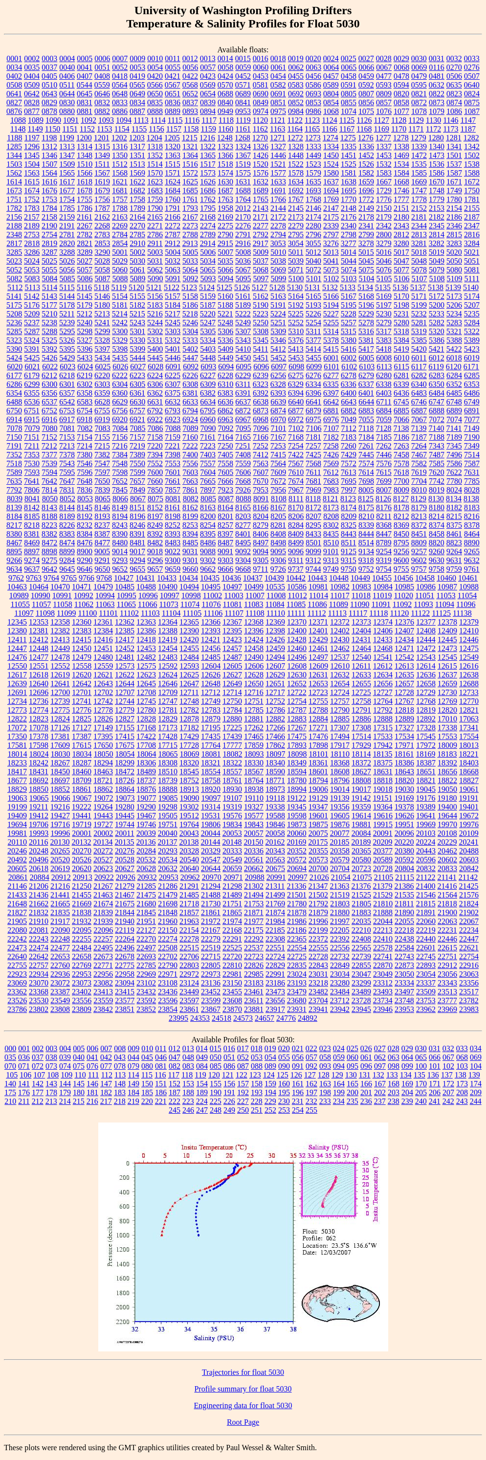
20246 (17, 851)
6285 (472, 375)
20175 (318, 842)
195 (284, 1092)
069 (476, 1057)
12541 (383, 657)
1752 (32, 199)
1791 (172, 208)
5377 (313, 340)
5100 (296, 278)
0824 (472, 94)
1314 (84, 146)
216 (92, 1101)
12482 (146, 657)
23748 (404, 1000)
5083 (32, 278)
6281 (401, 375)
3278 (366, 243)
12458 (254, 648)
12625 (189, 675)
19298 (167, 807)
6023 (67, 366)
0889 (172, 111)
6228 (225, 375)
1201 (102, 138)
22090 (60, 930)
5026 (67, 261)
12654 (340, 683)
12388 (167, 631)
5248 (225, 322)
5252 (296, 322)
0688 (225, 94)
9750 (348, 569)
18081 (211, 754)
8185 (32, 516)
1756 (102, 199)
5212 (84, 314)
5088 (120, 278)
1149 (35, 129)
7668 (243, 481)
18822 (447, 780)
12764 (383, 701)
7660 (155, 481)
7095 (243, 428)
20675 (275, 868)
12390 (189, 631)
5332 (172, 340)
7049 (348, 419)
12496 (297, 657)
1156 (156, 129)
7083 (102, 428)
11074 (189, 604)
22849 (340, 965)
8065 (102, 498)
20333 (232, 851)
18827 (469, 780)
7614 (366, 472)
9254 (384, 551)
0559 (102, 85)
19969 (426, 824)
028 (393, 1048)
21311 (275, 886)
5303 (172, 331)
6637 (243, 402)
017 (243, 1048)
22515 (189, 947)
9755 (401, 569)
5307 (243, 331)
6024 (85, 366)
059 (339, 1057)
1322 (208, 146)
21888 (383, 912)
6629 (120, 402)
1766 (278, 199)
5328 (102, 340)
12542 (404, 657)
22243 (38, 939)
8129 (418, 498)
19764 (189, 824)
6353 (472, 384)
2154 (454, 208)
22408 (361, 939)
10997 (169, 595)
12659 (447, 683)
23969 (447, 1009)
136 (433, 1075)
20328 (189, 851)
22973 (211, 974)
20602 (447, 859)
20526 (81, 859)
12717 (275, 692)
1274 (330, 138)
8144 (67, 507)
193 (257, 1092)
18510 (167, 771)
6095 (243, 366)
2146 (313, 208)
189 (202, 1092)
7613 (348, 472)
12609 (318, 666)
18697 (60, 780)
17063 (469, 719)
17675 (124, 745)
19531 (211, 815)
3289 (84, 252)
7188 (436, 437)
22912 (447, 965)
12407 (404, 631)
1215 (190, 138)
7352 (14, 454)
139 (474, 1075)
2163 (120, 217)
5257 (348, 322)
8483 (172, 543)
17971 (404, 745)
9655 (137, 569)
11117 (358, 613)
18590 (275, 771)
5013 (331, 252)
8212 (401, 516)
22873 (404, 965)
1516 (190, 164)
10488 (146, 587)
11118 (378, 613)
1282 (471, 138)
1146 (450, 120)
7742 (436, 481)
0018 (278, 58)
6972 (296, 419)
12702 (103, 692)
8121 (330, 498)
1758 (137, 199)
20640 (189, 868)
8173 (331, 507)
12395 (232, 631)
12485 (211, 657)
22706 (189, 956)
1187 (468, 129)
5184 (172, 305)
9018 (155, 551)
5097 (261, 278)
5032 (172, 261)
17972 (426, 745)
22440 (426, 939)
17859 (254, 745)
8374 (436, 525)
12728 (404, 692)
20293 (167, 851)
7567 (296, 463)
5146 (102, 296)
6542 (67, 402)
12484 (189, 657)
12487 (232, 657)
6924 (190, 419)
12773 (17, 710)
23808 (60, 1009)
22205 (340, 930)
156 (229, 1083)
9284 (67, 560)
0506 (454, 76)
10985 (404, 587)
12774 (38, 710)
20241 (468, 842)
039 (65, 1057)
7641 (32, 481)
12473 (447, 648)
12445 (447, 639)
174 (476, 1083)
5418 (384, 349)
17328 (426, 727)
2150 (384, 208)
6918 (84, 419)
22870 (383, 965)
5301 (137, 331)
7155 (102, 437)
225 (215, 1101)
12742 (103, 701)
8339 (366, 525)
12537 (340, 657)
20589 (383, 859)
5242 (120, 322)
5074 (348, 270)
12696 (38, 692)
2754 (49, 234)
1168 (364, 129)
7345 (454, 446)
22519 (211, 947)
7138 (401, 428)
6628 (102, 402)
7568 (313, 463)
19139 (339, 798)
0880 (67, 111)
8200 (208, 516)
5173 (454, 296)
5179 (84, 305)
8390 (120, 534)
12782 (189, 710)
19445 (124, 815)
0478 (401, 76)
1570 (155, 173)
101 (435, 1066)
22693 (146, 956)
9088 (208, 551)
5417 (366, 349)
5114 (49, 287)
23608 (232, 1000)
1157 (173, 129)
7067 (419, 419)
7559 (243, 463)
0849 (260, 102)
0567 (172, 85)
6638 (260, 402)
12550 (17, 666)
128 (324, 1075)
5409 (225, 349)
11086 (317, 604)
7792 (14, 490)
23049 (383, 974)
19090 (189, 798)
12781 (167, 710)
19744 (124, 824)
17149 (103, 727)
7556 (190, 463)
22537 (254, 947)
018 (257, 1048)
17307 (340, 727)
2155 (472, 208)
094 (339, 1066)
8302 (331, 525)
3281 (419, 243)
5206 (454, 305)
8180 (436, 507)
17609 (60, 745)
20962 (190, 877)
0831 (84, 102)
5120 (136, 287)
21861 (211, 912)
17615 (81, 745)
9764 (51, 578)
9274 (32, 560)
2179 (384, 217)
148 (120, 1083)
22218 (404, 930)
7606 (243, 472)
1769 (331, 199)
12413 (60, 639)
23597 (189, 1000)
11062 (83, 604)
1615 (32, 182)
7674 (296, 481)
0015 (243, 58)
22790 (167, 965)
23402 (81, 992)
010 (147, 1048)
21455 (81, 895)
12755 (318, 701)
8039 (14, 498)
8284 (296, 525)
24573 (243, 1018)
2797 (331, 234)
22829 (275, 965)
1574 (225, 173)
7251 (243, 446)
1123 (312, 120)
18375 (383, 763)
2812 (401, 234)
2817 (14, 243)
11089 (338, 604)
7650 (102, 481)
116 (160, 1075)
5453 (296, 358)
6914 (14, 419)
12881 (254, 719)
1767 (296, 199)
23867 (211, 1009)
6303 (102, 384)
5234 (454, 314)
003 (51, 1048)
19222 (81, 807)
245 (174, 1110)
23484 (340, 992)
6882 (348, 410)
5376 (296, 340)
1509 (67, 164)
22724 (275, 956)
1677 (67, 190)
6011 (418, 358)
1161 (242, 129)
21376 (361, 886)
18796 (340, 780)
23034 (340, 974)
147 (106, 1083)
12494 (275, 657)
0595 (419, 85)
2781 (67, 234)
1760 (172, 199)
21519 (340, 895)
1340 (436, 146)
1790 (155, 208)
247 (202, 1110)
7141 (454, 428)
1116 (191, 120)
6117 (418, 366)
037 (38, 1057)
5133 (347, 287)
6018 (454, 358)
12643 (103, 683)
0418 (120, 76)
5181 (120, 305)
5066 (225, 270)
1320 (172, 146)
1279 (418, 138)
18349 (297, 763)
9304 (243, 560)
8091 (261, 498)
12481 (124, 657)
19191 (468, 798)
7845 (120, 490)
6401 (366, 393)
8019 (436, 490)
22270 (146, 939)
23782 (469, 1000)
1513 (137, 164)
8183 (472, 507)
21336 (296, 886)
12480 (103, 657)
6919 (102, 419)
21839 (103, 912)
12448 (38, 648)
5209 (32, 314)
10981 (318, 587)
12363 (146, 622)
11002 (212, 595)
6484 (436, 393)
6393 (278, 393)
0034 (14, 67)
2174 (313, 217)
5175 (14, 305)
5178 (67, 305)
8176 (384, 507)
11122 (420, 613)
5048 (419, 261)
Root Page (243, 1422)
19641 (426, 815)
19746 (146, 824)
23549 (60, 1000)
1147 (468, 120)
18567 (254, 771)
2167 (190, 217)
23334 (404, 983)
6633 (190, 402)
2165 (155, 217)
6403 (384, 393)
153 (188, 1083)
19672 (469, 815)
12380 (17, 631)
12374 (383, 622)
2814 (436, 234)
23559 (103, 1000)
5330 (137, 340)
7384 (120, 454)
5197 (384, 305)
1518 (225, 164)
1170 (398, 129)
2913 (190, 243)
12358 (60, 622)
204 (407, 1092)
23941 (318, 1009)
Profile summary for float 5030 (242, 1389)
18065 (168, 754)
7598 (120, 472)
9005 (102, 551)
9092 (243, 551)
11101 (108, 613)
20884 (39, 877)
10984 (383, 587)
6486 (472, 393)
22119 (124, 930)
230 (284, 1101)
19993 (38, 833)
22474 (38, 947)
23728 (361, 1000)
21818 (447, 903)
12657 (404, 683)
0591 (348, 85)
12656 (383, 683)
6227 (208, 375)
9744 (313, 569)
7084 (120, 428)
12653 (318, 683)
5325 (49, 340)
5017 (401, 252)
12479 (81, 657)
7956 (278, 490)
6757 (137, 410)
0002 (32, 58)
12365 (189, 622)
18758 (211, 780)
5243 (137, 322)
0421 (172, 76)
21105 (383, 877)
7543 (67, 463)
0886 (120, 111)
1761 (190, 199)
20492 (17, 859)
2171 (260, 217)
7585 (436, 463)
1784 (49, 208)
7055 (366, 419)
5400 (155, 349)
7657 (137, 481)
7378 (67, 454)
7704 (419, 481)
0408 (102, 76)
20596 (426, 859)
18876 (146, 789)
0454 (278, 76)
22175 (254, 930)
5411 (260, 349)
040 (79, 1057)
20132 (81, 842)
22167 (211, 930)
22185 (275, 930)
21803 (340, 903)
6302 (84, 384)
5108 (437, 278)
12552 (60, 666)
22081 (38, 930)
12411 (16, 639)
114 (133, 1075)
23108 (167, 983)
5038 (278, 261)
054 (270, 1057)
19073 (125, 798)
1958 (225, 208)
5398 (120, 349)
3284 (472, 243)
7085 (138, 428)
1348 (84, 155)
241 (435, 1101)
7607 (260, 472)
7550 (137, 463)
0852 (296, 102)
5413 (296, 349)
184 (133, 1092)
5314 (331, 331)
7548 (120, 463)
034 (476, 1048)
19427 (60, 815)
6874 (278, 410)
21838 (81, 912)
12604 (211, 666)
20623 (103, 868)
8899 (67, 551)
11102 (129, 613)
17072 (17, 727)
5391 (32, 349)
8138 (471, 498)
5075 (366, 270)
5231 (401, 314)
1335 (348, 146)
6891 (472, 410)
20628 (146, 868)
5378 (331, 340)
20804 (404, 868)
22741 (383, 956)
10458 (425, 578)
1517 (208, 164)
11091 (380, 604)
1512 (120, 164)
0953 (243, 111)
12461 (318, 648)
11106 (212, 613)
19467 (146, 815)
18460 (81, 771)
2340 (348, 226)
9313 (331, 560)
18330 (254, 763)
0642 (32, 94)
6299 (32, 384)
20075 (318, 833)
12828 (146, 719)
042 (106, 1057)
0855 (348, 102)
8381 (32, 534)
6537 (49, 402)
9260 (436, 551)
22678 (124, 956)
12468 (383, 648)
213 (51, 1101)
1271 (278, 138)
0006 (102, 58)
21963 (189, 921)
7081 (67, 428)
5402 (190, 349)
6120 (454, 366)
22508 (167, 947)
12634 (383, 675)
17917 (340, 745)
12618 (38, 675)
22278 (189, 939)
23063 (469, 974)
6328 (278, 384)
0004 (67, 58)
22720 (232, 956)
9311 (295, 560)
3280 (401, 243)
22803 (189, 965)
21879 (318, 912)
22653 (60, 956)
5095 (243, 278)
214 (65, 1101)
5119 (119, 287)
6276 (313, 375)
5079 (436, 270)
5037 (260, 261)
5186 (190, 305)
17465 (254, 736)
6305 (137, 384)
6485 (454, 393)
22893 (426, 965)
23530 (38, 1000)
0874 (454, 102)
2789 (208, 234)
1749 (454, 190)
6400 (348, 393)
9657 (155, 569)
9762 (16, 578)
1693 (313, 190)
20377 (383, 851)
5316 (366, 331)
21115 (404, 877)
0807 (366, 94)
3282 (436, 243)
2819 (49, 243)
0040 (67, 67)
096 (366, 1066)
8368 (384, 525)
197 (311, 1092)
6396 (313, 393)
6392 (260, 393)
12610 (340, 666)
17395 (103, 736)
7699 (384, 481)
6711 (383, 402)
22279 (211, 939)
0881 (84, 111)
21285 (146, 886)
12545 (447, 657)
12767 (404, 701)
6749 (472, 402)
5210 (49, 314)
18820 (404, 780)
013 (188, 1048)
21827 (17, 912)
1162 (260, 129)
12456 (211, 648)
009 (133, 1048)
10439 (274, 578)
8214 (436, 516)
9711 (260, 569)
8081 (173, 498)
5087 (102, 278)
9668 (243, 569)
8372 (419, 525)
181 (92, 1092)
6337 (366, 384)
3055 (313, 243)
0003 (49, 58)
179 (65, 1092)
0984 (296, 111)
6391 (243, 393)
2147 (331, 208)
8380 (14, 534)
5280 (401, 322)
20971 (233, 877)
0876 (14, 111)
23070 (38, 983)
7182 (331, 437)
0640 (472, 85)
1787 (102, 208)
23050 (404, 974)
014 (202, 1048)
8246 (137, 525)
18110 (340, 754)
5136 (400, 287)
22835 (297, 965)
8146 (102, 507)
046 (161, 1057)
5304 (190, 331)
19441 (81, 815)
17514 (361, 736)
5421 (436, 349)
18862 (103, 789)
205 (421, 1092)
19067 (82, 798)
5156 (155, 296)
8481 (137, 543)
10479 (103, 587)
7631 (472, 472)
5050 (454, 261)
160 (284, 1083)
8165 (243, 507)
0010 (155, 58)
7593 (32, 472)
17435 (211, 736)
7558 (225, 463)
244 (476, 1101)
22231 (447, 930)
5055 (49, 270)
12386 (146, 631)
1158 (191, 129)
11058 (62, 604)
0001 (14, 58)
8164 (225, 507)
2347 (472, 226)
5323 (14, 340)
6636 (225, 402)
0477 (384, 76)
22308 (275, 939)
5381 (366, 340)
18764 (254, 780)
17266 (275, 727)
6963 (225, 419)
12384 (103, 631)
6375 (172, 393)
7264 (419, 446)
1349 (102, 155)
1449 (313, 155)
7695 (348, 481)
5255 (331, 322)
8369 (401, 525)
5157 (172, 296)
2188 (14, 226)
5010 (278, 252)
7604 (208, 472)
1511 (102, 164)
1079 (436, 111)
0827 (14, 102)
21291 (189, 886)
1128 (398, 120)
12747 (167, 701)
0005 (84, 58)
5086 (85, 278)
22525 (232, 947)
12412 (38, 639)
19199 (17, 807)
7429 (348, 454)
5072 (313, 270)
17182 (189, 727)
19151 (382, 798)
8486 (208, 543)
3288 (67, 252)
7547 (102, 463)
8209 (348, 516)
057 (311, 1057)
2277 (260, 226)
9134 (366, 551)
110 (80, 1075)
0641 (14, 94)
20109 (469, 833)
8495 (243, 543)
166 (366, 1083)
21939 (103, 921)
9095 (278, 551)
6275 (296, 375)
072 (38, 1066)
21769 (275, 903)
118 (187, 1075)
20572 (297, 859)
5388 (454, 340)
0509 (32, 85)
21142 (468, 877)
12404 (361, 631)
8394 (190, 534)
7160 (190, 437)
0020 (313, 58)
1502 (472, 155)
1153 (104, 129)
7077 (472, 419)
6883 (366, 410)
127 (310, 1075)
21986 (297, 921)
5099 (279, 278)
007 (106, 1048)
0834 (137, 102)
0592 (366, 85)
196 (298, 1092)
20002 (103, 833)
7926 (243, 490)
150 (147, 1083)
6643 (348, 402)
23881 (254, 1009)
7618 (401, 472)
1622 (137, 182)
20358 (340, 851)
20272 (103, 851)
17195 (211, 727)
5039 (296, 261)
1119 (243, 120)
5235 (472, 314)
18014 (17, 754)
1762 (208, 199)
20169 (296, 842)
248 (215, 1110)
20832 (426, 868)
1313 (67, 146)
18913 (189, 789)
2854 (120, 243)
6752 (49, 410)
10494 (189, 587)
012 (174, 1048)
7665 (208, 481)
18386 (404, 763)
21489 (232, 895)
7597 (102, 472)
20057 (254, 833)
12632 (340, 675)
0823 (454, 94)
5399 (137, 349)
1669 (419, 182)
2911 (154, 243)
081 (161, 1066)
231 (298, 1101)
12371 (318, 622)
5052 (14, 270)
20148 (232, 842)
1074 (348, 111)
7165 (243, 437)
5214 (120, 314)
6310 (225, 384)
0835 (155, 102)
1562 (14, 173)
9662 (208, 569)
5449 (225, 358)
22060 (426, 921)
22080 (17, 930)
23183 (254, 983)
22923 (17, 974)
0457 (331, 76)
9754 (384, 569)
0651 (172, 94)
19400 (447, 807)
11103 (150, 613)
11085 (296, 604)
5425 (32, 358)
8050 (50, 498)
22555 (318, 947)
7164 (225, 437)
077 (106, 1066)
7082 (85, 428)
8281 (278, 525)
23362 (17, 992)
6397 (331, 393)
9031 (190, 551)
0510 (49, 85)
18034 (82, 754)
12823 (38, 719)
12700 (60, 692)
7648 (84, 481)
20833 (447, 868)
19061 (469, 789)
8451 (419, 534)
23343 (447, 983)
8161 (172, 507)
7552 (155, 463)
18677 (17, 780)
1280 (436, 138)
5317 (384, 331)
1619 (102, 182)
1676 (49, 190)
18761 (232, 780)
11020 (403, 595)
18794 (318, 780)
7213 (67, 446)
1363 (172, 155)
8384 (84, 534)
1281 (454, 138)
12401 (318, 631)
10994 (105, 595)
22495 (103, 947)
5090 (155, 278)
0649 (137, 94)
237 (380, 1101)
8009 (401, 490)
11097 (23, 613)
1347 (67, 155)
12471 (404, 648)
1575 (243, 173)
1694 (331, 190)
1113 (141, 120)
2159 (67, 217)
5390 (14, 349)
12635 (404, 675)
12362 (124, 622)
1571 (172, 173)
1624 (172, 182)
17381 (60, 736)
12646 (167, 683)
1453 (384, 155)
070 (10, 1066)
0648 (120, 94)
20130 (59, 842)
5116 (84, 287)
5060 (120, 270)
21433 (17, 895)
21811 (404, 903)
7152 (49, 437)
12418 (146, 639)
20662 (254, 868)
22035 (361, 921)
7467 (419, 454)
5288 (49, 331)
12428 (297, 639)
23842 (103, 1009)
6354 (14, 393)
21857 (189, 912)
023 (325, 1048)
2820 (67, 243)
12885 (340, 719)
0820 (401, 94)
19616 (383, 815)
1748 (436, 190)
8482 (155, 543)
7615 (384, 472)
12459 (275, 648)
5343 (243, 340)
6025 (102, 366)
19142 (361, 798)
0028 (384, 58)
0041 (84, 67)
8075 (155, 498)
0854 (331, 102)
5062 (155, 270)
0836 (172, 102)
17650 (103, 745)
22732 (340, 956)
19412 (38, 815)
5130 (295, 287)
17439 (232, 736)
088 (257, 1066)
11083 (253, 604)
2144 (278, 208)
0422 (190, 76)
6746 (419, 402)
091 (298, 1066)
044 (133, 1057)
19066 (60, 798)
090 (284, 1066)
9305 (260, 560)
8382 (49, 534)
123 (255, 1075)
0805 (348, 94)
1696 (366, 190)
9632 (472, 560)
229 (270, 1101)
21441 (60, 895)
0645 (84, 94)
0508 (14, 85)
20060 (297, 833)
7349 (472, 446)
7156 (120, 437)
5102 (331, 278)
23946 (383, 1009)
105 (12, 1075)
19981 (17, 833)
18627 (361, 771)
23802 (38, 1009)
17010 (447, 719)
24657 (264, 1018)
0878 (49, 111)
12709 (167, 692)
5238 (49, 322)
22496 (124, 947)
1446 (278, 155)
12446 (469, 639)
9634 (14, 569)
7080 (50, 428)
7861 (190, 490)
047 (174, 1057)
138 (460, 1075)
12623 (146, 675)
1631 (243, 182)
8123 (348, 498)
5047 (401, 261)
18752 (189, 780)
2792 (260, 234)
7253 (278, 446)
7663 (190, 481)
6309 (208, 384)
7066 (401, 419)
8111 (296, 498)
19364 (383, 807)
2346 (454, 226)
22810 (232, 965)
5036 (243, 261)
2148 (348, 208)
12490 (254, 657)
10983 (361, 587)
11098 (45, 613)
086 (229, 1066)
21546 (426, 895)
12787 (297, 710)
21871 (254, 912)
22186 (297, 930)
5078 (419, 270)
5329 (120, 340)
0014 (225, 58)
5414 (313, 349)
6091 (173, 366)
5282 (436, 322)
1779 (436, 199)
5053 (32, 270)
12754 (297, 701)
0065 (348, 67)
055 (284, 1057)
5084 (50, 278)
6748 (454, 402)
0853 (313, 102)
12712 (211, 692)
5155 (137, 296)
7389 (137, 454)
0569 (208, 85)
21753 (254, 903)
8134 (454, 498)
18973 (275, 789)
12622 (124, 675)
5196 (366, 305)
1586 (436, 173)
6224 (155, 375)
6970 (278, 419)
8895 (14, 551)
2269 (120, 226)
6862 (225, 410)
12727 (383, 692)
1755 (84, 199)
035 (10, 1057)
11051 (424, 595)
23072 (60, 983)
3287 (49, 252)
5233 (436, 314)
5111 (472, 278)
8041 (32, 498)
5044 (348, 261)
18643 (404, 771)
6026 (120, 366)
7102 (296, 428)
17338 (447, 727)
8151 (137, 507)
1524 (331, 164)
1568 (120, 173)
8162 (190, 507)
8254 (208, 525)
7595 (67, 472)
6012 (436, 358)
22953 (81, 974)
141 (24, 1083)
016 (229, 1048)
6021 (32, 366)
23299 (361, 983)
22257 (103, 939)
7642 (49, 481)
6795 (208, 410)
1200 (84, 138)
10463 (17, 587)
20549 (232, 859)
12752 (275, 701)
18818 (383, 780)
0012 (190, 58)
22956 (103, 974)
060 (352, 1057)
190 (215, 1092)
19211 (38, 807)
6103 (367, 366)
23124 (189, 983)
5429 (67, 358)
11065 (126, 604)
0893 (190, 111)
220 (147, 1101)
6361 (137, 393)
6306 (155, 384)
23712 (340, 1000)
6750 (14, 410)
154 (202, 1083)
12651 (275, 683)
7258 (331, 446)
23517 (469, 992)
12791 (361, 710)
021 (298, 1048)
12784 (232, 710)
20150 (253, 842)
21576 (469, 895)
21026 (319, 877)
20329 (211, 851)
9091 (225, 551)
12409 (447, 631)
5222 (243, 314)
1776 (384, 199)
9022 (172, 551)
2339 (331, 226)
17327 (404, 727)
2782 (84, 234)
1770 (348, 199)
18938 (254, 789)
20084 (361, 833)
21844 (124, 912)
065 (421, 1057)
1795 (208, 208)
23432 (146, 992)
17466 (275, 736)
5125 (224, 287)
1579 (313, 173)
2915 (225, 243)
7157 (137, 437)
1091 (71, 120)
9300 (172, 560)
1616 (49, 182)
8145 (84, 507)
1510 (84, 164)
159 (270, 1083)
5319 (419, 331)
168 (393, 1083)
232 (311, 1101)
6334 (313, 384)
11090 (359, 604)
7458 (401, 454)
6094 (226, 366)
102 (448, 1066)
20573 (318, 859)
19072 (103, 798)
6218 (67, 375)
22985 (254, 974)
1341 (454, 146)
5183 (155, 305)
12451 (103, 648)
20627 (124, 868)
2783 (102, 234)
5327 (84, 340)
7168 (296, 437)
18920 (211, 789)
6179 (32, 375)
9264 (454, 551)
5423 (472, 349)
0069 (419, 67)
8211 (383, 516)
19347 (318, 807)
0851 (278, 102)
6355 (32, 393)
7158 (155, 437)
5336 (225, 340)
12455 (189, 648)
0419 (137, 76)
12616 (469, 666)
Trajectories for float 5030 (243, 1372)
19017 (361, 789)
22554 (297, 947)
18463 (103, 771)
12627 (232, 675)
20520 (60, 859)
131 (365, 1075)
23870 (232, 1009)
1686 (208, 190)
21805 (361, 903)
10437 (253, 578)
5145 (84, 296)
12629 (275, 675)
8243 (120, 525)
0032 (454, 58)
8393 (172, 534)
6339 (401, 384)
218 (120, 1101)
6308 (190, 384)
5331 (155, 340)
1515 (172, 164)
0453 (260, 76)
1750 (472, 190)
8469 (32, 543)
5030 (137, 261)
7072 (436, 419)
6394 (296, 393)
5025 (49, 261)
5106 (402, 278)
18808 (361, 780)
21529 (383, 895)
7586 (454, 463)
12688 (469, 683)
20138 (189, 842)
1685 (190, 190)
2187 (472, 217)
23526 (17, 1000)
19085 (168, 798)
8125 (366, 498)
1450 (331, 155)
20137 (167, 842)
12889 (404, 719)
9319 (384, 560)
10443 (317, 578)
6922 (155, 419)
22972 (189, 974)
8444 (366, 534)
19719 (81, 824)
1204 (154, 138)
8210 (366, 516)
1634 (296, 182)
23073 (81, 983)
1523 (313, 164)
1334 (331, 146)
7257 (313, 446)
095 (352, 1066)
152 (174, 1083)
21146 (17, 886)
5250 (260, 322)
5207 (472, 305)
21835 (60, 912)
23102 (146, 983)
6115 (401, 366)
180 (79, 1092)
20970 (211, 877)
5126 (242, 287)
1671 (454, 182)
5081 (472, 270)
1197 (32, 138)
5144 (67, 296)
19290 (146, 807)
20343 (275, 851)
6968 (260, 419)
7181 (313, 437)
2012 (243, 208)
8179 (419, 507)
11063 (104, 604)
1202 (119, 138)
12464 (361, 648)
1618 (84, 182)
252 (270, 1110)
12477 (38, 657)
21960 (167, 921)
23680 (297, 1000)
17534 (404, 736)
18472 (124, 771)
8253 (190, 525)
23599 (211, 1000)
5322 (472, 331)
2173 (296, 217)
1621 (120, 182)
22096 (103, 930)
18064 (146, 754)
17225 (232, 727)
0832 (102, 102)
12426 (275, 639)
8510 (331, 543)
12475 (469, 648)
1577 (278, 173)
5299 (102, 331)
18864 (124, 789)
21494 (254, 895)
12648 (211, 683)
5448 (208, 358)
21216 (60, 886)
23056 (447, 974)
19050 (447, 789)
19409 (17, 815)
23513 (447, 992)
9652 (120, 569)
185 (147, 1092)
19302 (189, 807)
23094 (124, 983)
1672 (472, 182)
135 (419, 1075)
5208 (14, 314)
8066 (120, 498)
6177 (14, 375)
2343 (401, 226)
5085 (67, 278)
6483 (419, 393)
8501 (313, 543)
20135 (124, 842)
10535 (275, 587)
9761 (472, 569)
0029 (401, 58)
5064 (190, 270)
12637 (447, 675)
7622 (454, 472)
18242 (38, 763)
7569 (331, 463)
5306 (225, 331)
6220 (102, 375)
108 (53, 1075)
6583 (84, 402)
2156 (14, 217)
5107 (419, 278)
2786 (155, 234)
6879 (313, 410)
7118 (366, 428)
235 (352, 1101)
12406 (383, 631)
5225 (296, 314)
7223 (208, 446)
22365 (297, 939)
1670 (436, 182)
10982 (340, 587)
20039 (146, 833)
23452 (211, 992)
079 (133, 1066)
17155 (124, 727)
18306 (146, 763)
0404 (32, 76)
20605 (17, 868)
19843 (254, 824)
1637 (331, 182)
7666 (225, 481)
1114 (158, 120)
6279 (366, 375)
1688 (243, 190)
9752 (366, 569)
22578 (383, 947)
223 (188, 1101)
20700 (318, 868)
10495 (211, 587)
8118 (313, 498)
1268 (242, 138)
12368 (254, 622)
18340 (275, 763)
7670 (260, 481)
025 (352, 1048)
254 (298, 1110)
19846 (275, 824)
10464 (38, 587)
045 (147, 1057)
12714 (232, 692)
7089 (191, 428)
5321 (454, 331)
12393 (211, 631)
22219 (426, 930)
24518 (221, 1018)
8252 (172, 525)
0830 (67, 102)
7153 (67, 437)
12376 (404, 622)
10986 (426, 587)
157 (243, 1083)
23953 (404, 1009)
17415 (124, 736)
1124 (329, 120)
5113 (32, 287)
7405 (225, 454)
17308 (361, 727)
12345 (17, 622)
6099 (314, 366)
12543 (426, 657)
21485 (189, 895)
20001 (81, 833)
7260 (348, 446)
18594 (297, 771)
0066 (366, 67)
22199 (318, 930)
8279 (260, 525)
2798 (348, 234)
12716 (254, 692)
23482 (318, 992)
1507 (49, 164)
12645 (146, 683)
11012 (297, 595)
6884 (384, 410)
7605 (225, 472)
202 (380, 1092)
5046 (384, 261)
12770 (469, 701)
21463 (103, 895)
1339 (419, 146)
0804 (331, 94)
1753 (49, 199)
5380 (348, 340)
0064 (331, 67)
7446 (384, 454)
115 (147, 1075)
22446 (447, 939)
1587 (454, 173)
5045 (366, 261)
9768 (104, 578)
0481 (436, 76)
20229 (447, 842)
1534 (401, 164)
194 (270, 1092)
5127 (259, 287)
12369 (275, 622)
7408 (243, 454)
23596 (167, 1000)
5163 (278, 296)
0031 (436, 58)
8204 (260, 516)
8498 (278, 543)
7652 (120, 481)
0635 (454, 85)
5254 (313, 322)
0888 (155, 111)
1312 (49, 146)
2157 (32, 217)
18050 (103, 754)
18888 (167, 789)
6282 (419, 375)
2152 (419, 208)
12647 (189, 683)
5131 (312, 287)
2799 (366, 234)
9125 (348, 551)
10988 (469, 587)
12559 (103, 666)
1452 (366, 155)
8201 (225, 516)
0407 (84, 76)
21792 (318, 903)
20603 (469, 859)
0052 (120, 67)
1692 (296, 190)
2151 (401, 208)
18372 (361, 763)
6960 (208, 419)
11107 (233, 613)
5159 (208, 296)
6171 (471, 366)
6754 (84, 410)
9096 (296, 551)
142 (38, 1083)
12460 (297, 648)
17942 (383, 745)
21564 (447, 895)
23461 (254, 992)
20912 (61, 877)
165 (352, 1083)
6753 (67, 410)
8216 (472, 516)
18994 (297, 789)
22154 (189, 930)
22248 (60, 939)
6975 (313, 419)
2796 (313, 234)
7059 (384, 419)
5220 (208, 314)
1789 (137, 208)
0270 (454, 67)
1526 (366, 164)
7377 (49, 454)
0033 (472, 58)
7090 (208, 428)
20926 (125, 877)
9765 (69, 578)
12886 (361, 719)
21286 (167, 886)
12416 (103, 639)
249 (229, 1110)
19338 (275, 807)
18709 (81, 780)
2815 (454, 234)
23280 (340, 983)
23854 (167, 1009)
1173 (450, 129)
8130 (436, 498)
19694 (17, 824)
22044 (383, 921)
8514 (366, 543)
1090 (53, 120)
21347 (318, 886)
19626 (404, 815)
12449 (60, 648)
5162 (260, 296)
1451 (348, 155)
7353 (32, 454)
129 (337, 1075)
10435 (210, 578)
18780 (297, 780)
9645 (67, 569)
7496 (454, 454)
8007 (384, 490)
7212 (49, 446)
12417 (124, 639)
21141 (446, 877)
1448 (296, 155)
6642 (331, 402)
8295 (313, 525)
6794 (190, 410)
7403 (208, 454)
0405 (49, 76)
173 (462, 1083)
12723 (318, 692)
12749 (211, 701)
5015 (366, 252)
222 (174, 1101)
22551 (275, 947)
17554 (469, 736)
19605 (340, 815)
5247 (208, 322)
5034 (208, 261)
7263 (401, 446)
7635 (14, 481)
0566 (155, 85)
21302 (254, 886)
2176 (348, 217)
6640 (296, 402)
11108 (255, 613)
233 (325, 1101)
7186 (401, 437)
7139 (418, 428)
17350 (17, 736)
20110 (17, 842)
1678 (84, 190)
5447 (190, 358)
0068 (401, 67)
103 (462, 1066)
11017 (339, 595)
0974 (260, 111)
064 (407, 1057)
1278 (401, 138)
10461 (468, 578)
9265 (472, 551)
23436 (167, 992)
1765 (260, 199)
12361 (103, 622)
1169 (381, 129)
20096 (404, 833)
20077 (340, 833)
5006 (208, 252)
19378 (404, 807)
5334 (208, 340)
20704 (340, 868)
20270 (81, 851)
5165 (313, 296)
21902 (469, 912)
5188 (225, 305)
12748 (189, 701)
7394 (155, 454)
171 (435, 1083)
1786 (84, 208)
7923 (225, 490)
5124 (207, 287)
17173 (167, 727)
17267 (297, 727)
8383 (67, 534)
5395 (67, 349)
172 (448, 1083)
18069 (189, 754)
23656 (275, 1000)
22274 (167, 939)
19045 (426, 789)
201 (366, 1092)
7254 (296, 446)
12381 (38, 631)
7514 (472, 454)
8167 (278, 507)
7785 (472, 481)
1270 (260, 138)
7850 (155, 490)
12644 (124, 683)
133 (392, 1075)
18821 (426, 780)
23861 (189, 1009)
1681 (120, 190)
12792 (383, 710)
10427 (123, 578)
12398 (275, 631)
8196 (137, 516)
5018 (419, 252)
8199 (190, 516)
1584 (401, 173)
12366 (211, 622)
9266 (14, 560)
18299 (124, 763)
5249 (243, 322)
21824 (469, 903)
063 (393, 1057)
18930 (232, 789)
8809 (419, 543)
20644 (211, 868)
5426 (49, 358)
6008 (384, 358)
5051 (472, 261)
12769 (447, 701)
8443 (348, 534)
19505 (167, 815)
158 (257, 1083)
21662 (38, 903)
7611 (313, 472)
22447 (469, 939)
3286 (32, 252)
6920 (120, 419)
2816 (472, 234)
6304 (120, 384)
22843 (318, 965)
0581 (260, 85)
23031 (318, 974)
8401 (243, 534)
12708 (146, 692)
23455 (232, 992)
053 (257, 1057)
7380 (84, 454)
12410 (469, 631)
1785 (67, 208)
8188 (49, 516)
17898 (318, 745)
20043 (189, 833)
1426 (260, 155)
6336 (348, 384)
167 (380, 1083)
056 (298, 1057)
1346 (49, 155)
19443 (103, 815)
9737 (296, 569)
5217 (172, 314)
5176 (32, 305)
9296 (155, 560)
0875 (472, 102)
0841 (243, 102)
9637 (32, 569)
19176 (425, 798)
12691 (17, 692)
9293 (120, 560)
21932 (81, 921)
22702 (167, 956)
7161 (208, 437)
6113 (384, 366)
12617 (17, 675)
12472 (426, 648)
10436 (231, 578)
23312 (383, 983)
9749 (331, 569)
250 (243, 1110)
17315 (383, 727)
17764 (211, 745)
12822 (17, 719)
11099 (66, 613)
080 (147, 1066)
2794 (278, 234)
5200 (436, 305)
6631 (155, 402)
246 (188, 1110)
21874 (275, 912)
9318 (366, 560)
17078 (38, 727)
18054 (125, 754)
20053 (232, 833)
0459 (366, 76)
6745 (401, 402)
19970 (447, 824)
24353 (200, 1018)
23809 (81, 1009)
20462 (447, 851)
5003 (155, 252)
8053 (85, 498)
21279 (124, 886)
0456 (313, 76)
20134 (102, 842)
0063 (313, 67)
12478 (60, 657)
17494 (340, 736)
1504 (32, 164)
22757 (38, 965)
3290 (102, 252)
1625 (190, 182)
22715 (211, 956)
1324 (243, 146)
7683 (331, 481)
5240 (84, 322)
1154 (121, 129)
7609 (278, 472)
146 (92, 1083)
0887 (137, 111)
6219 (84, 375)
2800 (384, 234)
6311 (242, 384)
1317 (137, 146)
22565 (361, 947)
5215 (137, 314)
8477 (102, 543)
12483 (167, 657)
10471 (81, 587)
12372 (340, 622)
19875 (318, 824)
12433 (383, 639)
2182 (436, 217)
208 (462, 1092)
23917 (275, 1009)
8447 (384, 534)
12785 (254, 710)
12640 (38, 683)
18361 (318, 763)
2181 (419, 217)
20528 (124, 859)
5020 (454, 252)
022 (311, 1048)
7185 (384, 437)
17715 (167, 745)
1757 (120, 199)
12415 (81, 639)
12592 (167, 666)
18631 (383, 771)
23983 (469, 1009)
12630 (297, 675)
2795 (296, 234)
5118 (101, 287)
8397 (225, 534)
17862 (275, 745)
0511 (66, 85)
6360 (120, 393)
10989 (19, 595)
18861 (81, 789)
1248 (225, 138)
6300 (49, 384)
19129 (318, 798)
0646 (102, 94)
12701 (81, 692)
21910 (38, 921)
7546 (84, 463)
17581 (17, 745)
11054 (467, 595)
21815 (426, 903)
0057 (208, 67)
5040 (313, 261)
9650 (102, 569)
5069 (278, 270)
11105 (192, 613)
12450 (81, 648)
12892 (426, 719)
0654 (208, 94)
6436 (401, 393)
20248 (38, 851)
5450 (243, 358)
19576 (232, 815)
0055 (172, 67)
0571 (243, 85)
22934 (38, 974)
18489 (146, 771)
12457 (232, 648)
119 (200, 1075)
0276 (472, 67)
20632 (167, 868)
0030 (419, 58)
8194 (120, 516)
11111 (296, 613)
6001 (331, 358)
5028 (102, 261)
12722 (297, 692)
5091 (173, 278)
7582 (419, 463)
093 (325, 1066)
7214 (84, 446)
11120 (399, 613)
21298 (232, 886)
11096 (465, 604)
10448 (339, 578)
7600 (155, 472)
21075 (362, 877)
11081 (232, 604)
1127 (381, 120)
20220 (404, 842)
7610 (296, 472)
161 (298, 1083)
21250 (81, 886)
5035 (225, 261)
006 (92, 1048)
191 (229, 1092)
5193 (313, 305)
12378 (447, 622)
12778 (103, 710)
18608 (340, 771)
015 (215, 1048)
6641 (313, 402)
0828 (32, 102)
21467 (124, 895)
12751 (254, 701)
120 (214, 1075)
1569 (137, 173)
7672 (278, 481)
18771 (275, 780)
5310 (296, 331)
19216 (60, 807)
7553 (172, 463)
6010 (401, 358)
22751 (447, 956)
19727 (103, 824)
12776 (81, 710)
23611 (253, 1000)
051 (229, 1057)
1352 (155, 155)
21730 (211, 903)
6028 (155, 366)
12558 (81, 666)
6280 (384, 375)
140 (10, 1083)
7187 (419, 437)
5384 (401, 340)
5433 (84, 358)
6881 (331, 410)
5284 (472, 322)
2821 (84, 243)
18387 (426, 763)
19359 (361, 807)
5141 (14, 296)
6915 (32, 419)
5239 (67, 322)
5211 (66, 314)
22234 (469, 930)
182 (106, 1092)
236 (366, 1101)
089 (270, 1066)
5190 (260, 305)
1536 (436, 164)
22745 (426, 956)
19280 (124, 807)
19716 (60, 824)
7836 (84, 490)
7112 (348, 428)
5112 (14, 287)
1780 (454, 199)
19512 (189, 815)
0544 (84, 85)
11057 (41, 604)
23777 (447, 1000)
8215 (454, 516)
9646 (84, 569)
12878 (189, 719)
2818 (32, 243)
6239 (260, 375)
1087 (472, 111)
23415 (124, 992)
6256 (278, 375)
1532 (384, 164)
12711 (189, 692)
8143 (49, 507)
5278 (366, 322)
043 (120, 1057)
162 (311, 1083)
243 (462, 1101)
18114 (361, 754)
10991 (62, 595)
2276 (243, 226)
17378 (38, 736)
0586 (313, 85)
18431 (38, 771)
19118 (275, 798)
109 (66, 1075)
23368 (38, 992)
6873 (260, 410)
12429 (318, 639)
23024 (297, 974)
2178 (366, 217)
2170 (243, 217)
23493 (383, 992)
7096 (261, 428)
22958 (124, 974)
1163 (277, 129)
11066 (147, 604)
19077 (146, 798)
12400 (297, 631)
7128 (383, 428)
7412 (260, 454)
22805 (211, 965)
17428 (167, 736)
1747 (419, 190)
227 (243, 1101)
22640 (17, 956)
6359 (102, 393)
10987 (447, 587)
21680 (146, 903)
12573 (124, 666)
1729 (384, 190)
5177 (49, 305)
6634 (208, 402)
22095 (81, 930)
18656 (447, 771)
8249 (155, 525)
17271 (318, 727)
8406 (260, 534)
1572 (190, 173)
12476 (17, 657)
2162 (102, 217)
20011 (124, 833)
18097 (276, 754)
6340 (419, 384)
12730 (447, 692)
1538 (472, 164)
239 (407, 1101)
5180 (102, 305)
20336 (254, 851)
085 (215, 1066)
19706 (38, 824)
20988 (255, 877)
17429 (189, 736)
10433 (167, 578)
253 (284, 1110)
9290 (84, 560)
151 (161, 1083)
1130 (433, 120)
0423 (208, 76)
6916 (49, 419)
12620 (81, 675)
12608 (297, 666)
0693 (313, 94)
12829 (167, 719)
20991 (276, 877)
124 (269, 1075)
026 (366, 1048)
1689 (260, 190)
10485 (124, 587)
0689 (243, 94)
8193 (102, 516)
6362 (155, 393)
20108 (447, 833)
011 (160, 1048)
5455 (313, 358)
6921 (137, 419)
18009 (447, 745)
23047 (361, 974)
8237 (102, 525)
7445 (366, 454)
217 (106, 1101)
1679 (102, 190)
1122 (295, 120)
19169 (404, 798)
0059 (243, 67)
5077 (401, 270)
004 (65, 1048)
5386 (436, 340)
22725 (297, 956)
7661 (172, 481)
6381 (190, 393)
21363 (339, 886)
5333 (190, 340)
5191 (278, 305)
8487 (225, 543)
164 (339, 1083)
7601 (172, 472)
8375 (454, 525)
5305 (208, 331)
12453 (146, 648)
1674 (32, 190)
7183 (348, 437)
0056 (190, 67)
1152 (87, 129)
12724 (340, 692)
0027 (366, 58)
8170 (296, 507)
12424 (254, 639)
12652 (297, 683)
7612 (331, 472)
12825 (81, 719)
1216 (207, 138)
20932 (147, 877)
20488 (469, 851)
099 (407, 1066)
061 (366, 1057)
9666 (225, 569)
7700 (401, 481)
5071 (296, 270)
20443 (426, 851)
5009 (260, 252)
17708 (146, 745)
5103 (349, 278)
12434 (404, 639)
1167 (346, 129)
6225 (172, 375)
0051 (102, 67)
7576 (384, 463)
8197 (155, 516)
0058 (225, 67)
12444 (426, 639)
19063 (17, 798)
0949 (225, 111)
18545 (189, 771)
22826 (254, 965)
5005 (190, 252)
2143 (260, 208)
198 (325, 1092)
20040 (167, 833)
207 (448, 1092)
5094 (226, 278)
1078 (419, 111)
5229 (366, 314)
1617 (67, 182)
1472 (419, 155)
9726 (278, 569)
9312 (313, 560)
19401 (469, 807)
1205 (172, 138)
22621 (469, 947)
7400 (190, 454)
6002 (348, 358)
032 (448, 1048)
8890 (472, 543)
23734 (383, 1000)
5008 (243, 252)
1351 (137, 155)
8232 (84, 525)
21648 (17, 903)
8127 (401, 498)
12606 (254, 666)
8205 (278, 516)
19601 (318, 815)
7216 (120, 446)
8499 (296, 543)
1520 (260, 164)
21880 (340, 912)
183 (120, 1092)
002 (38, 1048)
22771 (103, 965)
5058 (102, 270)
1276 (366, 138)
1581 (348, 173)
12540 (361, 657)
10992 (83, 595)
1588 (472, 173)
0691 (278, 94)
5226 (313, 314)
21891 (426, 912)
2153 (436, 208)
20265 (60, 851)
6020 (14, 366)
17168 (146, 727)
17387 (81, 736)
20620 (81, 868)
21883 (361, 912)
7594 (49, 472)
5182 (137, 305)
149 (133, 1083)
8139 (14, 507)
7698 (366, 481)
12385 (124, 631)
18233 (17, 763)
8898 (49, 551)
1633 (278, 182)
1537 (454, 164)
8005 (366, 490)
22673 (103, 956)
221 (161, 1101)
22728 (318, 956)
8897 (32, 551)
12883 (297, 719)
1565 (67, 173)
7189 (454, 437)
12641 (60, 683)
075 (79, 1066)
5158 (190, 296)
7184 (366, 437)
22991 (275, 974)
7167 (278, 437)
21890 (404, 912)
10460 (446, 578)
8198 (172, 516)
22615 (447, 947)
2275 (225, 226)
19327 (254, 807)
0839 (208, 102)
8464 (472, 534)
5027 (84, 261)
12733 (469, 692)
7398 (172, 454)
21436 (38, 895)
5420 (419, 349)
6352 (454, 384)
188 (188, 1092)
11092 (402, 604)
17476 (318, 736)
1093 (106, 120)
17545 (426, 736)
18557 (232, 771)
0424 (225, 76)
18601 (318, 771)
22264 (124, 939)
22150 (167, 930)
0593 (384, 85)
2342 (384, 226)
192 (243, 1092)
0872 (419, 102)
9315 (348, 560)
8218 (32, 525)
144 (65, 1083)
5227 (331, 314)
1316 (120, 146)
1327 (278, 146)
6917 (67, 419)
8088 (243, 498)
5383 (384, 340)
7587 (472, 463)
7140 (436, 428)
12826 (103, 719)
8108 (279, 498)
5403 (208, 349)
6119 (435, 366)
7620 (436, 472)
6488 (14, 402)
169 (407, 1083)
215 (79, 1101)
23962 (426, 1009)
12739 (60, 701)
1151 (69, 129)
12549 (469, 657)
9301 (190, 560)
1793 (190, 208)
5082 (14, 278)
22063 (447, 921)
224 (202, 1101)
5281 (419, 322)
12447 (17, 648)
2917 (260, 243)
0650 (155, 94)
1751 (14, 199)
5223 (260, 314)
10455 (382, 578)
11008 (276, 595)
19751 (167, 824)
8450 (401, 534)
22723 (254, 956)
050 (215, 1057)
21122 (425, 877)
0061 (278, 67)
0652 (190, 94)
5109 (455, 278)
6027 (138, 366)
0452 (243, 76)
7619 (419, 472)
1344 (14, 155)
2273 (190, 226)
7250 (225, 446)
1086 (454, 111)
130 (351, 1075)
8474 (67, 543)
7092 (226, 428)
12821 (469, 710)
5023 (14, 261)
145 (79, 1083)
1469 (401, 155)
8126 (383, 498)
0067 (384, 67)
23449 (189, 992)
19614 (361, 815)
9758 (436, 569)
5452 (278, 358)
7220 (155, 446)
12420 (189, 639)
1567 (102, 173)
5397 (102, 349)
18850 (38, 789)
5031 (155, 261)
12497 (318, 657)
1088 (18, 120)
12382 (60, 631)
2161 (84, 217)
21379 (382, 886)
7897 (208, 490)
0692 (296, 94)
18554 (211, 771)
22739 (361, 956)
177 (38, 1092)
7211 (31, 446)
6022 (50, 366)
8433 (313, 534)
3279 (384, 243)
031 (435, 1048)
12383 (81, 631)
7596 (84, 472)
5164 (296, 296)
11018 (361, 595)
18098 (297, 754)
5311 (313, 331)
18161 (404, 754)
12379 (469, 622)
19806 (211, 824)
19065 (39, 798)
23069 (17, 983)
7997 (348, 490)
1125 (346, 120)
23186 (275, 983)
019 (270, 1048)
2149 (366, 208)
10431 (145, 578)
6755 (102, 410)
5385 (419, 340)
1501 (454, 155)
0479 (419, 76)
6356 (49, 393)
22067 (469, 921)
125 (282, 1075)
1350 (120, 155)
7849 (137, 490)
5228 (348, 314)
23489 (361, 992)
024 (339, 1048)
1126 (364, 120)
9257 (419, 551)
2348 (14, 234)
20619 (60, 868)
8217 (14, 525)
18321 (211, 763)
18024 (39, 754)
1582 (366, 173)
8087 (226, 498)
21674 (103, 903)
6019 (472, 358)
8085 (208, 498)
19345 (297, 807)
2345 (436, 226)
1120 (260, 120)
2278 (278, 226)
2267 (84, 226)
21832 (38, 912)
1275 (348, 138)
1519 (243, 164)
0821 (419, 94)
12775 (60, 710)
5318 (401, 331)
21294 (211, 886)
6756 (120, 410)
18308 (167, 763)
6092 (191, 366)
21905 (17, 921)
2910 (137, 243)
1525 (348, 164)
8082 (191, 498)
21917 (60, 921)
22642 (38, 956)
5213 (102, 314)
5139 (453, 287)
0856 (366, 102)
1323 (225, 146)
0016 (260, 58)
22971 (167, 974)
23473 (275, 992)
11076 (211, 604)
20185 (339, 842)
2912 (172, 243)
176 (24, 1092)
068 (462, 1057)
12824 (60, 719)
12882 (275, 719)
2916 (243, 243)
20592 (404, 859)
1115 (175, 120)
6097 (279, 366)
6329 (296, 384)
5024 (32, 261)
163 (325, 1083)
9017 (137, 551)
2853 (102, 243)
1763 (225, 199)
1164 (295, 129)
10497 (232, 587)
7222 (190, 446)
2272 (172, 226)
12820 (447, 710)
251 (257, 1110)
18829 (17, 789)
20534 (167, 859)
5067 (243, 270)
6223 (137, 375)
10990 (40, 595)
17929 (361, 745)
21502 (318, 895)
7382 (102, 454)
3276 (331, 243)
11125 (441, 613)
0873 (436, 102)
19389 (426, 807)
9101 (331, 551)
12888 (383, 719)
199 (339, 1092)
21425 (468, 886)
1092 (88, 120)
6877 (296, 410)
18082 (233, 754)
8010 (419, 490)
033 (462, 1048)
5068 (260, 270)
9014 (120, 551)
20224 (425, 842)
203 (393, 1092)
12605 (232, 666)
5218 (190, 314)
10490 (167, 587)
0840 (225, 102)
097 (380, 1066)
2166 (172, 217)
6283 (436, 375)
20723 (361, 868)
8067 (138, 498)
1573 (208, 173)
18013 (469, 745)
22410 (383, 939)
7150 (14, 437)
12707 (124, 692)
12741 (81, 701)
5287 (32, 331)
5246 (190, 322)
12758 (361, 701)
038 (51, 1057)
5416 (348, 349)
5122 (171, 287)
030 (421, 1048)
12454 (167, 648)
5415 (331, 349)
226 (229, 1101)
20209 (382, 842)
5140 (471, 287)
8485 (190, 543)
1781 (472, 199)
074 (65, 1066)
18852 (60, 789)
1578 (296, 173)
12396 (254, 631)
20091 (383, 833)
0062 (296, 67)
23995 (178, 1018)
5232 (419, 314)
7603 (190, 472)
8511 (348, 543)
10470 (60, 587)
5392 (49, 349)
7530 (32, 463)
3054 (296, 243)
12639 (17, 683)
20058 (275, 833)
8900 (84, 551)
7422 (296, 454)
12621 (103, 675)
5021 (472, 252)
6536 (32, 402)
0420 (155, 76)
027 (380, 1048)
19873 (297, 824)
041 (92, 1057)
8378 (472, 525)
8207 (313, 516)
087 (243, 1066)
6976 (331, 419)
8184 (14, 516)
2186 (454, 217)
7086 (155, 428)
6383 (225, 393)
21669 (81, 903)
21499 (275, 895)
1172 (433, 129)
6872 (243, 410)
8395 (208, 534)
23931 (297, 1009)
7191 (14, 446)
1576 (260, 173)
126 (296, 1075)
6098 (296, 366)
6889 (454, 410)
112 (106, 1075)
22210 (361, 930)
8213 (419, 516)
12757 (340, 701)
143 (51, 1083)
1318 (155, 146)
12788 (318, 710)
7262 (384, 446)
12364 (167, 622)
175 (10, 1092)
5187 (208, 305)
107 (39, 1075)
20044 (211, 833)
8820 (436, 543)
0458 (348, 76)
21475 (146, 895)
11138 (462, 613)
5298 (84, 331)
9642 (49, 569)
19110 (254, 798)
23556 (81, 1000)
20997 (298, 877)
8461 (454, 534)
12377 (426, 622)
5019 (436, 252)
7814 (49, 490)
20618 (38, 868)
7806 (32, 490)
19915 (383, 824)
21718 (189, 903)
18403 (469, 763)
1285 (14, 146)
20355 (318, 851)
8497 (260, 543)
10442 (296, 578)
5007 (225, 252)
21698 (167, 903)
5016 (384, 252)
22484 (81, 947)
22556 (340, 947)
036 (24, 1057)
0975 (278, 111)
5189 (243, 305)
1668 (401, 182)
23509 (426, 992)
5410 (243, 349)
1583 (384, 173)
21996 (318, 921)
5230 (384, 314)
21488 (211, 895)
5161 (243, 296)
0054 (155, 67)
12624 (167, 675)
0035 (32, 67)
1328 (296, 146)
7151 (32, 437)
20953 (168, 877)
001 (24, 1048)
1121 (277, 120)
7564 (278, 463)
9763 (34, 578)
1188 (14, 138)
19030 (404, 789)
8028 (472, 490)
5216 (155, 314)
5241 (102, 322)
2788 (190, 234)
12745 (146, 701)
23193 (297, 983)
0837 (190, 102)
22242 (17, 939)
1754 (67, 199)
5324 (32, 340)
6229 (243, 375)
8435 (331, 534)
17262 (254, 727)
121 (228, 1075)
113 (120, 1075)
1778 (419, 199)
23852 (146, 1009)
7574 (366, 463)
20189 (361, 842)
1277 (383, 138)
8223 (49, 525)
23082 (103, 983)
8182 (454, 507)
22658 (81, 956)
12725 (361, 692)
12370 (297, 622)
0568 (190, 85)
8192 (84, 516)
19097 (211, 798)
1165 (312, 129)
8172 (313, 507)
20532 (146, 859)
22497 (146, 947)
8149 (120, 507)
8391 (137, 534)
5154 (120, 296)
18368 (340, 763)
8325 (348, 525)
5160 (225, 296)
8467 (14, 543)
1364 (190, 155)
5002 (137, 252)
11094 (444, 604)
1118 (226, 120)
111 (93, 1075)
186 (161, 1092)
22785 (146, 965)
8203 (243, 516)
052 (243, 1057)
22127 (146, 930)
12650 (254, 683)
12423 (232, 639)
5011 (295, 252)
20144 (210, 842)
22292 (254, 939)
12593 (189, 666)
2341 (366, 226)
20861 (18, 877)
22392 (340, 939)
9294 (137, 560)
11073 (168, 604)
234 (339, 1101)
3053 (278, 243)
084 (202, 1066)
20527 (103, 859)
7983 (331, 490)
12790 (340, 710)
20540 (189, 859)
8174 (348, 507)
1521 (278, 164)
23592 (146, 1000)
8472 (49, 543)
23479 (297, 992)
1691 (278, 190)
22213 (383, 930)
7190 (472, 437)
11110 (275, 613)
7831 (67, 490)
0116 (436, 67)
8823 (454, 543)
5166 (331, 296)
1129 (415, 120)
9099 (313, 551)
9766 (86, 578)
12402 (340, 631)
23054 (426, 974)
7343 (436, 446)
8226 (67, 525)
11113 (337, 613)
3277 (348, 243)
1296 (32, 146)
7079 (32, 428)
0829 (49, 102)
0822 (436, 94)
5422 (454, 349)
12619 (60, 675)
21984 (275, 921)
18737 (146, 780)
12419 (167, 639)
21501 (297, 895)
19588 (275, 815)
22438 (404, 939)
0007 (120, 58)
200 (352, 1092)
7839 (102, 490)
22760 (60, 965)
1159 (208, 129)
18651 (426, 771)
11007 (255, 595)
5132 (330, 287)
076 (92, 1066)
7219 (137, 446)
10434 (188, 578)
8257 (225, 525)
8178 (401, 507)
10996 (148, 595)
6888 (436, 410)
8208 (331, 516)
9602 (419, 560)
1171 (415, 129)
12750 (232, 701)
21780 (297, 903)
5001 (120, 252)
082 (174, 1066)
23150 (232, 983)
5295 (67, 331)
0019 (296, 58)
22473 (17, 947)
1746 (401, 190)
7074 (454, 419)
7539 (49, 463)
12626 (211, 675)
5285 (14, 331)
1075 (366, 111)
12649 (232, 683)
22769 (81, 965)
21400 (425, 886)
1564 (49, 173)
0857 (384, 102)
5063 (172, 270)
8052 (67, 498)
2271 (155, 226)
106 (25, 1075)
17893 (297, 745)
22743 (404, 956)
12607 (275, 666)
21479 (167, 895)
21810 (383, 903)
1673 (14, 190)
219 (133, 1101)
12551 (38, 666)
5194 (331, 305)
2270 (137, 226)
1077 (401, 111)
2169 (225, 217)
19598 (297, 815)
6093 (208, 366)
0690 (260, 94)
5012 (313, 252)
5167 (348, 296)
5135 (383, 287)
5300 (120, 331)
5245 (172, 322)
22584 (404, 947)
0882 (102, 111)
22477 (60, 947)
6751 (32, 410)
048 (188, 1057)
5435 (120, 358)
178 (51, 1092)
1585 (419, 173)
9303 (225, 560)
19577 (254, 815)
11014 (318, 595)
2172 (278, 217)
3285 (14, 252)
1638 (348, 182)
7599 (137, 472)
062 (380, 1057)
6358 (84, 393)
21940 (124, 921)
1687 (225, 190)
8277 (243, 525)
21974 (232, 921)
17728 (189, 745)
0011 (172, 58)
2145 (296, 208)
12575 (146, 666)
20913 (82, 877)
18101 (319, 754)
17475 (297, 736)
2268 (102, 226)
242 (448, 1101)
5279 (384, 322)
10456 (403, 578)
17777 (232, 745)
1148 (17, 129)
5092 (191, 278)
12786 (275, 710)
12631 (318, 675)
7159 (172, 437)
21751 (232, 903)
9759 (454, 569)
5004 (172, 252)
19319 (232, 807)
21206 (38, 886)
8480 (120, 543)
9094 (260, 551)
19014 (340, 789)
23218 (318, 983)
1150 (52, 129)
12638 (469, 675)
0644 (67, 94)
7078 (14, 428)
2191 (67, 226)
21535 (404, 895)
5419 (401, 349)
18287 (81, 763)
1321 (190, 146)
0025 (348, 58)
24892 (307, 1018)
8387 (102, 534)
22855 (361, 965)
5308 (260, 331)
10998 (191, 595)
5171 (419, 296)
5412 (278, 349)
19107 (233, 798)
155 (215, 1083)
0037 (49, 67)
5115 (66, 287)
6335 (331, 384)
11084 (274, 604)
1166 (329, 129)
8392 (155, 534)
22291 (232, 939)
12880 (232, 719)
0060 (260, 67)
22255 (81, 939)
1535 (419, 164)
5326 (67, 340)
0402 (14, 76)
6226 (190, 375)
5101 (314, 278)
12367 (232, 622)
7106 (314, 428)
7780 (454, 481)
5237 (32, 322)
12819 (426, 710)
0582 (278, 85)
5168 (366, 296)
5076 (384, 270)
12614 (426, 666)
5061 (137, 270)
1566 (84, 173)
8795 (401, 543)
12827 (124, 719)
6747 (436, 402)
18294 (103, 763)
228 (257, 1101)
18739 (167, 780)
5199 (419, 305)
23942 (340, 1009)
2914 (208, 243)
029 (407, 1048)
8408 (278, 534)
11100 (87, 613)
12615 (447, 666)
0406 (67, 76)
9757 (419, 569)
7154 (84, 437)
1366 (225, 155)
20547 (211, 859)
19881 (361, 824)
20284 (146, 851)
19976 (469, 824)
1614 (14, 182)
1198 (49, 138)
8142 (32, 507)
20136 (145, 842)
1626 (208, 182)
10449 (360, 578)
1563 (32, 173)
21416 (447, 886)
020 (284, 1048)
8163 (208, 507)
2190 (49, 226)
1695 (348, 190)
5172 (436, 296)
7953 (260, 490)
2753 (32, 234)
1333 (313, 146)
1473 (436, 155)
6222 (120, 375)
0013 (208, 58)
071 (24, 1066)
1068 (331, 111)
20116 (38, 842)
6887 (419, 410)
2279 (296, 226)
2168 (208, 217)
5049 (436, 261)
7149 (471, 428)
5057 (84, 270)
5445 (155, 358)
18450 (60, 771)
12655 (361, 683)
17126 (60, 727)
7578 (401, 463)
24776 (286, 1018)
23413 (103, 992)
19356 (340, 807)
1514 (155, 164)
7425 (313, 454)
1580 (331, 173)
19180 (447, 798)
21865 (232, 912)
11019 (382, 595)
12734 (17, 701)
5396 (84, 349)
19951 (404, 824)
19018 (383, 789)
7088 (173, 428)
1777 (401, 199)
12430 (340, 639)
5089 (138, 278)
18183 (447, 754)
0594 (401, 85)
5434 (102, 358)
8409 (296, 534)
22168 (232, 930)
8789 (384, 543)
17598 (38, 745)
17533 (383, 736)
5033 (190, 261)
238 (393, 1101)
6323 (260, 384)
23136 (211, 983)
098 (393, 1066)
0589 (331, 85)
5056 (67, 270)
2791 (243, 234)
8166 (260, 507)
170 (421, 1083)
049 (202, 1057)
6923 (172, 419)
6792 (155, 410)
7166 (260, 437)
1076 (384, 111)
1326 (260, 146)
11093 (423, 604)
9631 (454, 560)
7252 (260, 446)
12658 (426, 683)
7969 (313, 490)
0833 (120, 102)
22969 (146, 974)
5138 (435, 287)
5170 (401, 296)
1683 (155, 190)
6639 (278, 402)
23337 (426, 983)
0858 (401, 102)
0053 (137, 67)
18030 (60, 754)
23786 (17, 1009)
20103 (426, 833)
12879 (211, 719)
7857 (172, 490)
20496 (38, 859)
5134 (365, 287)
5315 (348, 331)
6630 (137, 402)
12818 (404, 710)
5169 (384, 296)
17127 (81, 727)
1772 (366, 199)
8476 (84, 543)
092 (311, 1066)
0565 (137, 85)
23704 (318, 1000)
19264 (103, 807)
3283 (454, 243)
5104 (367, 278)
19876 (340, 824)
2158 (49, 217)
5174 (472, 296)
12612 (383, 666)
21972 (211, 921)
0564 (120, 85)
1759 (155, 199)
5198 (401, 305)
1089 (36, 120)
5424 (14, 358)
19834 (232, 824)
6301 (67, 384)
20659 (232, 868)
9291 (102, 560)
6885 (401, 410)
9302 (208, 560)
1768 (313, 199)
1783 (32, 208)
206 (435, 1092)
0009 (137, 58)
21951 (146, 921)
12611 (361, 666)
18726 (124, 780)
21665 (60, 903)
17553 (447, 736)
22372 (318, 939)
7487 (436, 454)
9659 (172, 569)
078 (120, 1066)
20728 (383, 868)
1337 (384, 146)
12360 (81, 622)
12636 (426, 675)
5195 (348, 305)
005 (79, 1048)
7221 (172, 446)
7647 (67, 481)
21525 (361, 895)
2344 (419, 226)
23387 (60, 992)
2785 (137, 234)
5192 (296, 305)
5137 (418, 287)
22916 (469, 965)
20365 (361, 851)
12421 (211, 639)
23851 (124, 1009)
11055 (20, 604)
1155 (139, 129)
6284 (454, 375)
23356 (469, 983)
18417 (17, 771)
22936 (60, 974)
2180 (401, 217)
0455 (296, 76)
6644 (366, 402)
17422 (146, 736)
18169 (425, 754)
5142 (32, 296)
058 (325, 1057)
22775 (124, 965)
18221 (468, 754)
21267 (103, 886)
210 (10, 1101)
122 (241, 1075)
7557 (208, 463)
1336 (366, 146)
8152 (155, 507)
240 (421, 1101)
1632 (260, 182)
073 (51, 1066)
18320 (189, 763)
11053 (445, 595)
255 (311, 1110)
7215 (102, 446)
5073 (331, 270)
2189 (32, 226)
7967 (296, 490)
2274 (208, 226)
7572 (348, 463)
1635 (313, 182)
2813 (419, 234)
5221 (225, 314)
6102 (349, 366)
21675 (124, 903)
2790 (225, 234)
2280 (313, 226)
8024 (454, 490)
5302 (155, 331)
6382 (208, 393)
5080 (454, 270)
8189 (67, 516)
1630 (225, 182)
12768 (426, 701)
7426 (331, 454)
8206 (296, 516)
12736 (38, 701)
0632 (436, 85)
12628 (254, 675)
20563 (275, 859)
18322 (232, 763)
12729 (426, 692)
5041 (331, 261)
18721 (103, 780)
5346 (278, 340)
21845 (146, 912)
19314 (211, 807)
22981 (232, 974)
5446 (172, 358)
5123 (189, 287)
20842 (469, 868)
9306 (278, 560)
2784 (120, 234)
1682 (137, 190)
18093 (254, 754)
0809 (384, 94)
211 (23, 1101)
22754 (469, 956)
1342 (472, 146)
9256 (401, 551)
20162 (275, 842)
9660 (190, 569)
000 (10, 1048)
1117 (209, 120)
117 (173, 1075)
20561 (254, 859)
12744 (124, 701)
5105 (384, 278)
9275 (49, 560)
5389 (472, 340)
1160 (225, 129)
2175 (331, 217)
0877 (32, 111)
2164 (137, 217)
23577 (124, 1000)
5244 (155, 322)
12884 (318, 719)
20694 (297, 868)
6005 (366, 358)
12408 (426, 631)
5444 (137, 358)
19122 (296, 798)
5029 (120, 261)
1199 (66, 138)
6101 (331, 366)
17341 (469, 727)
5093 (208, 278)
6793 (172, 410)
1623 (155, 182)
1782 (14, 208)
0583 (296, 85)
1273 (313, 138)
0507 (472, 76)
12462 (340, 648)
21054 (341, 877)
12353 (38, 622)
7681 (313, 481)
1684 (172, 190)
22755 (17, 965)
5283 (454, 322)
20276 (124, 851)
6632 (172, 402)
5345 (260, 340)
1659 (366, 182)
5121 (154, 287)
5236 (14, 322)
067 (448, 1057)
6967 (243, 419)
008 (120, 1048)
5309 (278, 331)
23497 (404, 992)
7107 (331, 428)
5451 (260, 358)
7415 (278, 454)
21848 (167, 912)
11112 (317, 613)
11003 (233, 595)
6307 (172, 384)
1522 (296, 164)
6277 (331, 375)
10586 (297, 587)
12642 (81, 683)
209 (476, 1092)
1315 (102, 146)
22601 (426, 947)
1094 (124, 120)
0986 (313, 111)
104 (476, 1066)
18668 (469, 771)
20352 (297, 851)
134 (406, 1075)
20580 (361, 859)
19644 (447, 815)
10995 (126, 595)
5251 (278, 322)
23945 (361, 1009)
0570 (225, 85)
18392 (447, 763)
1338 (401, 146)
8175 (366, 507)
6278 (348, 375)
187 (174, 1092)
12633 (361, 675)
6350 (436, 384)
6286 (14, 384)
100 (421, 1066)
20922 (104, 877)
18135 (382, 754)
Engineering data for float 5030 (243, 1405)
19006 (318, 789)
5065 (208, 270)
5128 (277, 287)
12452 (124, 648)
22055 (404, 921)
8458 (436, 534)
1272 (295, 138)
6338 (384, 384)
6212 (49, 375)
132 (378, 1075)
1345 (32, 155)
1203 (137, 138)
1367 (243, 155)
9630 (436, 560)
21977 (254, 921)
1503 (14, 164)
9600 (401, 560)
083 (188, 1066)
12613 (404, 666)
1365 (208, 155)
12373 (361, 622)
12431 (361, 639)
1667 (384, 182)
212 (38, 1101)
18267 (60, 763)
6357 (67, 393)
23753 (426, 1000)
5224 (278, 314)
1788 (120, 208)
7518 (14, 463)
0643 (49, 94)
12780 (146, 710)
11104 (171, 613)
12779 (124, 710)
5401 (172, 349)
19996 (60, 833)
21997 (340, 921)
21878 (297, 912)
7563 (260, 463)
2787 (172, 234)
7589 (14, 472)
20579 (340, 859)
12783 (211, 710)
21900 (447, 912)
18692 (38, 780)
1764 (243, 199)
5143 (49, 296)
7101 (279, 428)
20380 (404, 851)
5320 (436, 331)
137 (447, 1075)
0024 (331, 58)
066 (435, 1057)
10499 (254, 587)
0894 (208, 111)
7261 (366, 446)
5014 (348, 252)
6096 (261, 366)
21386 (404, 886)
